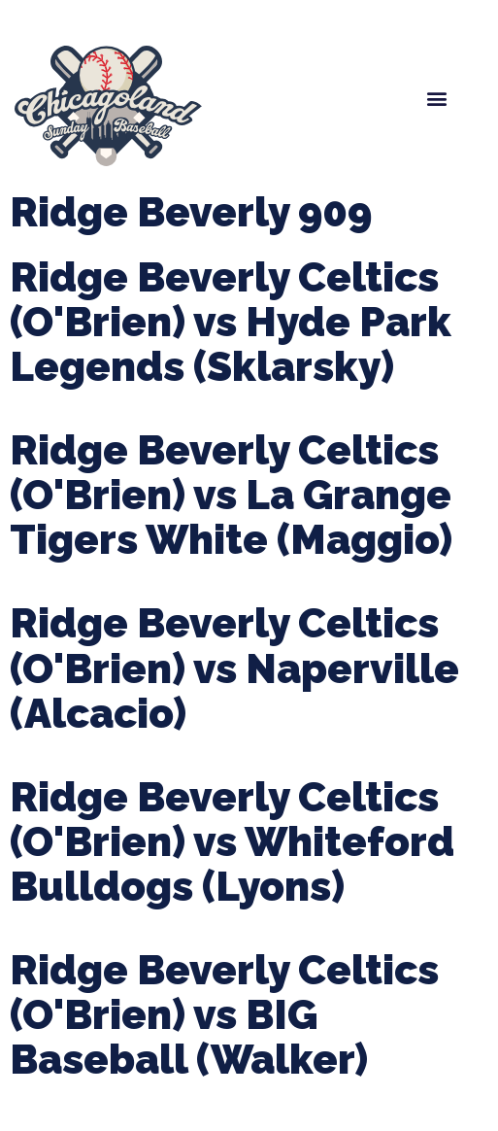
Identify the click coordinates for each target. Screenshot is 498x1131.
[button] (436, 99)
